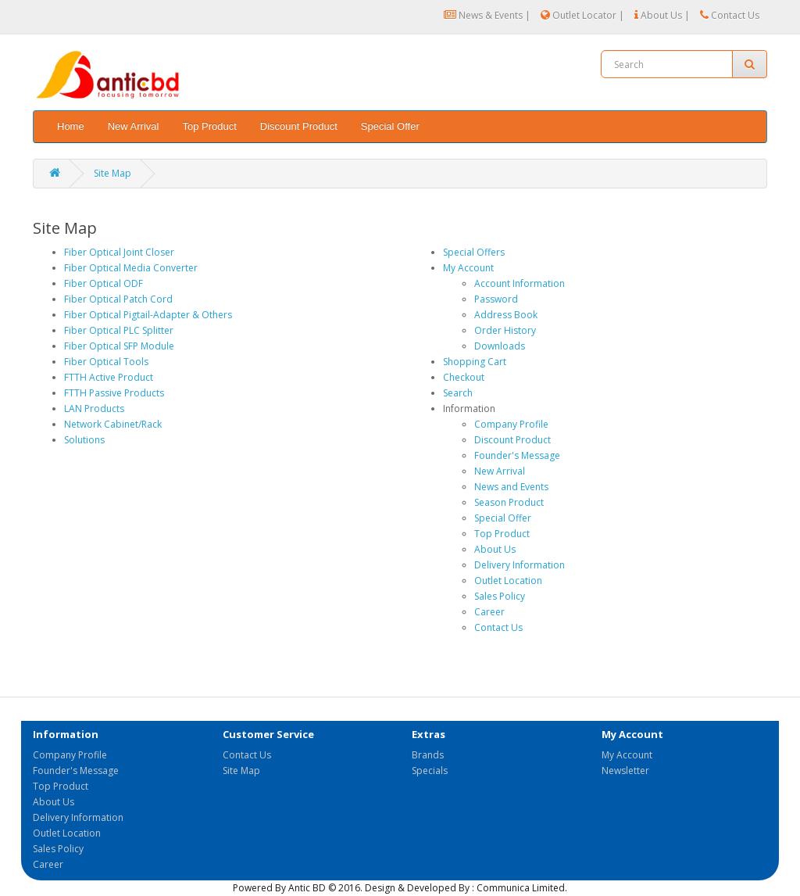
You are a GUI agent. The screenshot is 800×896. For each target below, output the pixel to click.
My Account (468, 267)
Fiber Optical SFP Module (119, 346)
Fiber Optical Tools (106, 361)
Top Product (209, 126)
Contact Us (729, 15)
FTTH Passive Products (114, 393)
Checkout (463, 377)
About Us (658, 15)
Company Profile (511, 424)
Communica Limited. (522, 887)
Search (458, 393)
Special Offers (474, 252)
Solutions (84, 439)
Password (496, 299)
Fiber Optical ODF (103, 283)
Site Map (112, 173)
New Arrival (133, 126)
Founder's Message (517, 455)
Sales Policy (499, 596)
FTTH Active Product (108, 377)
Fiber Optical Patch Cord (118, 299)
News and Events (511, 486)
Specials (430, 770)
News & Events (483, 15)
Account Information (519, 283)
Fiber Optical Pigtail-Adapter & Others (148, 314)
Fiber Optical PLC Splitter (118, 330)
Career (489, 611)
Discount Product (299, 126)
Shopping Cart (474, 361)
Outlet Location (508, 580)
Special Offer (390, 126)
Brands (428, 755)
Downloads (499, 346)
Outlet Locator (578, 15)
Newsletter (625, 770)
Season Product (509, 502)
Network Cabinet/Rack (113, 424)
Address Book (506, 314)
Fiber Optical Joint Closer (119, 252)
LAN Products (94, 408)
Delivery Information (519, 565)
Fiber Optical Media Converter (131, 267)
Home (70, 126)
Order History (505, 330)
